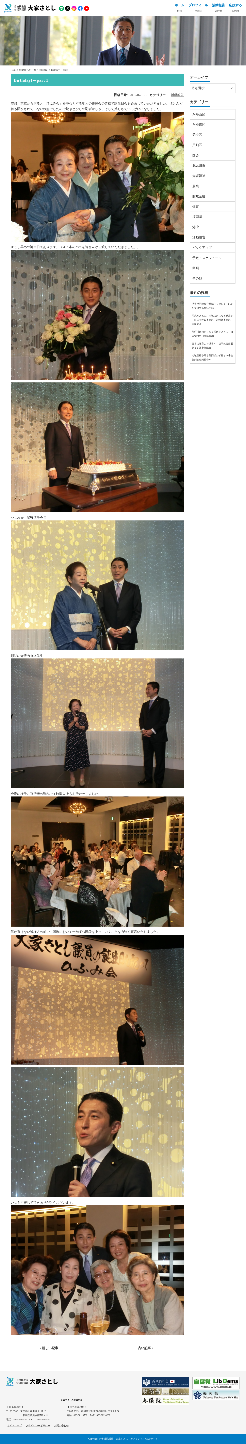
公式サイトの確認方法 (71, 1400)
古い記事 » (145, 1348)
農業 (195, 186)
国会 (195, 155)
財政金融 (198, 196)
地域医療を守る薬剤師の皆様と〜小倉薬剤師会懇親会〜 (212, 357)
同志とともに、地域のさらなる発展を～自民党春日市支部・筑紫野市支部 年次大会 (212, 319)
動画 (195, 268)
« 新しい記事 (48, 1348)
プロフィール (198, 8)
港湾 (195, 227)
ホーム (179, 8)
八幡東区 (198, 124)
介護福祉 (198, 176)
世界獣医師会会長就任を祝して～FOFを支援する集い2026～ (212, 305)
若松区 (197, 135)
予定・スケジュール (207, 258)
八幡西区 (198, 114)
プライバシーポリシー (38, 1425)
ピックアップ (202, 247)
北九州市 (198, 165)
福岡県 (197, 216)
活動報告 (218, 8)
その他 (197, 278)
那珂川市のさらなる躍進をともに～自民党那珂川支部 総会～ (212, 333)
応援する (235, 8)
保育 (195, 206)
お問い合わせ (61, 1425)
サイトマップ (14, 1425)
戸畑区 (197, 145)
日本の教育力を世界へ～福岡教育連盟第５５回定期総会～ (212, 345)
